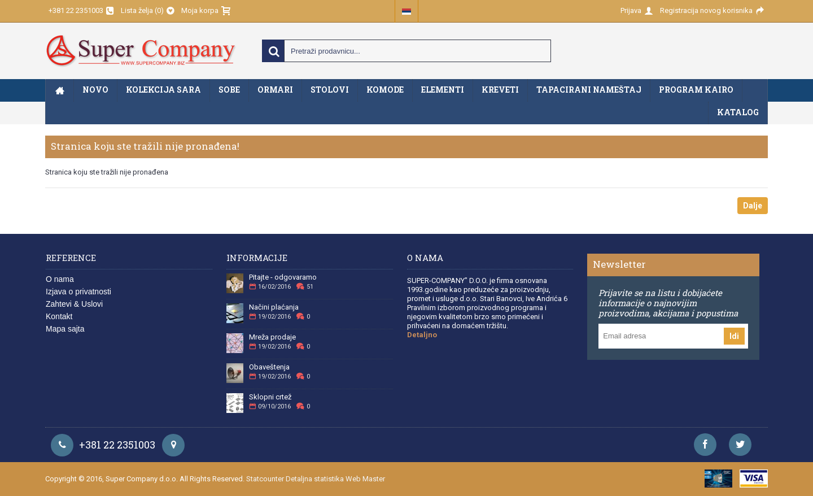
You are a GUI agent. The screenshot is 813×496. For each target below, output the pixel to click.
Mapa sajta (65, 328)
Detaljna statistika (315, 479)
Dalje (752, 205)
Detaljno (422, 334)
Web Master (365, 479)
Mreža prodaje (272, 337)
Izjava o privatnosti (78, 291)
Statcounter (265, 479)
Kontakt (59, 316)
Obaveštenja (269, 367)
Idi (734, 336)
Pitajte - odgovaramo (283, 277)
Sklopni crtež (270, 397)
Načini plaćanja (274, 307)
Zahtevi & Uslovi (74, 303)
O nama (60, 279)
